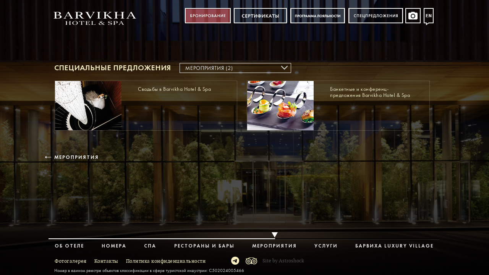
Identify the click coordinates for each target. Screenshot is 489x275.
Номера (114, 246)
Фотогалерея (71, 261)
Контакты (106, 261)
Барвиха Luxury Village (394, 246)
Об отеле (69, 246)
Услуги (326, 246)
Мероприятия (76, 157)
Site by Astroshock (283, 261)
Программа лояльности (317, 16)
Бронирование (208, 16)
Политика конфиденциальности (166, 261)
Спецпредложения (375, 16)
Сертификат (260, 16)
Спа (150, 246)
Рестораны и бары (204, 246)
